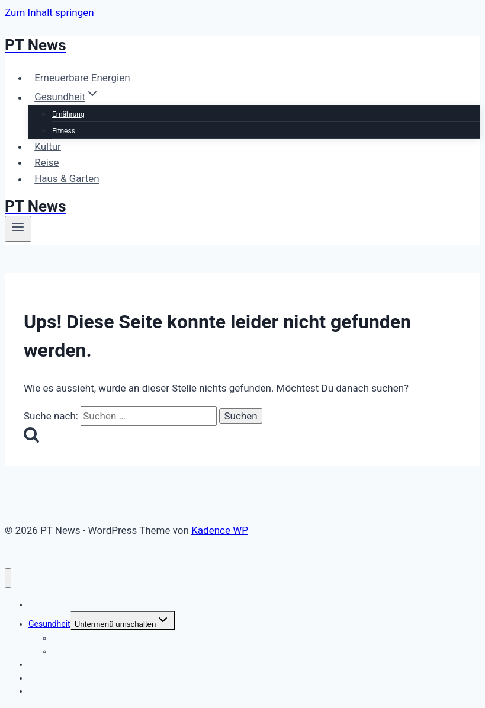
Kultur (47, 146)
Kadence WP (219, 530)
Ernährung (68, 114)
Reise (46, 162)
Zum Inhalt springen (49, 12)
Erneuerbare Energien (82, 78)
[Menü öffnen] (18, 229)
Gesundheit (49, 624)
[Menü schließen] (8, 578)
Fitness (63, 131)
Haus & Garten (66, 179)
